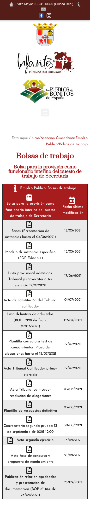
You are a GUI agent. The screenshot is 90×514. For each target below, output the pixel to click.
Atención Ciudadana (57, 138)
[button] (45, 112)
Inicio (34, 138)
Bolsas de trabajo (73, 144)
